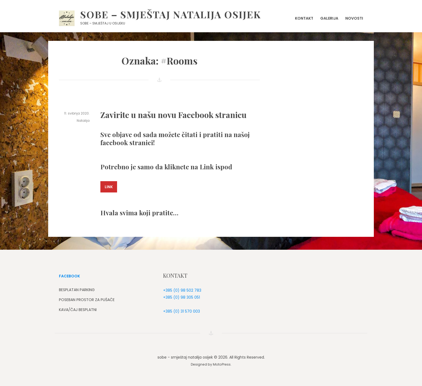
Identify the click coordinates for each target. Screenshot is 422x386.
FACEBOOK (69, 276)
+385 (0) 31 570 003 (181, 311)
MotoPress (222, 364)
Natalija (83, 120)
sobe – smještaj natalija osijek (170, 14)
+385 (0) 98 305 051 (181, 297)
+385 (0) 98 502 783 (182, 290)
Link (109, 187)
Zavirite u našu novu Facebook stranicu (173, 114)
